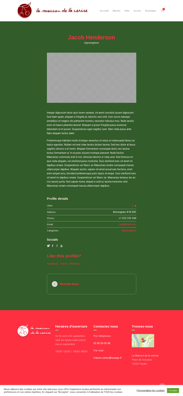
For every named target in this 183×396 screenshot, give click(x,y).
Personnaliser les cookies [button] (151, 390)
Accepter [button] (173, 390)
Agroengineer (128, 230)
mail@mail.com (127, 224)
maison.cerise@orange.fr (107, 357)
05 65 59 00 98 (101, 343)
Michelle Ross (69, 284)
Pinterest (74, 263)
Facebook (52, 263)
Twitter (64, 263)
